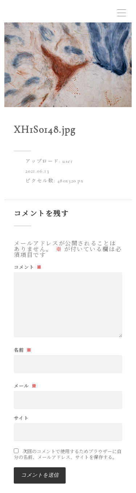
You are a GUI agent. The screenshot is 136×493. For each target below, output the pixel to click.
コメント (28, 267)
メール (25, 386)
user (67, 161)
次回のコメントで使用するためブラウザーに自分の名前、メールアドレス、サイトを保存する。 (67, 454)
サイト (21, 418)
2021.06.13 (37, 171)
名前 (23, 350)
